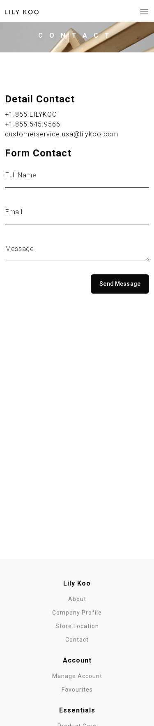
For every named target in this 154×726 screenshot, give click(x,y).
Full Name (21, 175)
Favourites (77, 689)
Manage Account (77, 676)
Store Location (77, 626)
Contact (77, 639)
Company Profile (77, 612)
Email (13, 212)
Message (19, 249)
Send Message (119, 283)
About (77, 599)
